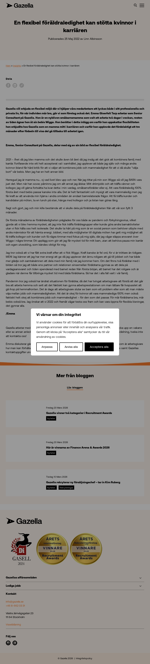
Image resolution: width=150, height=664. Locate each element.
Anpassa (47, 346)
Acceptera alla (99, 346)
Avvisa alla (71, 346)
